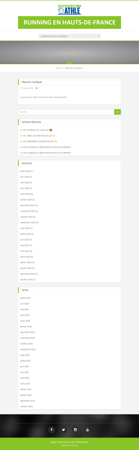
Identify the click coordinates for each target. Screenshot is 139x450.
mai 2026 (24, 182)
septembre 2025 (28, 222)
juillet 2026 (25, 171)
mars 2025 (25, 256)
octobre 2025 (26, 216)
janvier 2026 (26, 199)
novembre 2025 (27, 211)
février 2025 (25, 262)
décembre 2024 (27, 273)
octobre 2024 (26, 279)
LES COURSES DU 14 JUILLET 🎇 (37, 130)
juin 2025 (24, 239)
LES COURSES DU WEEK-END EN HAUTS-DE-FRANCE (47, 147)
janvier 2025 (26, 268)
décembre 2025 (27, 205)
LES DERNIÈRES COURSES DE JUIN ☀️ (40, 141)
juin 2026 (24, 176)
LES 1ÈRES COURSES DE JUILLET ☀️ (39, 135)
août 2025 (25, 228)
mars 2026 (25, 194)
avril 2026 (24, 188)
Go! (117, 111)
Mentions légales (69, 445)
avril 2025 (24, 251)
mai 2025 (24, 245)
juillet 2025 (25, 233)
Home (59, 68)
